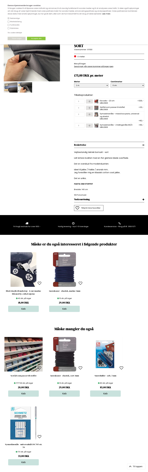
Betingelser (42, 437)
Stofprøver (76, 440)
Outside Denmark (45, 434)
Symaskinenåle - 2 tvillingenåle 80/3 (116, 126)
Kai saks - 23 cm (107, 101)
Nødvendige (15, 18)
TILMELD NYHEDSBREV (124, 430)
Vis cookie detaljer (15, 33)
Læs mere (106, 14)
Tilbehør (74, 432)
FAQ (39, 429)
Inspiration (75, 443)
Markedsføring (16, 21)
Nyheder (75, 434)
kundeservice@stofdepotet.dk (17, 437)
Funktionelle (14, 25)
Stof (72, 423)
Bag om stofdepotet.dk (47, 426)
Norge (40, 432)
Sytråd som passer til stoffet (112, 108)
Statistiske (14, 28)
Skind (73, 426)
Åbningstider (43, 423)
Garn (73, 429)
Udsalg (74, 437)
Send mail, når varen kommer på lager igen (93, 66)
